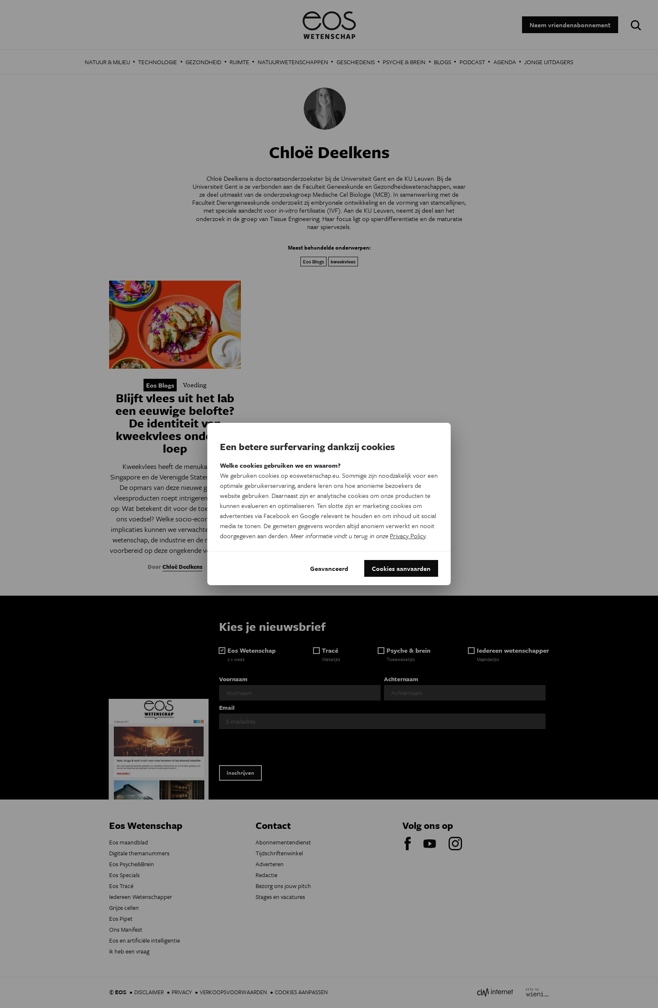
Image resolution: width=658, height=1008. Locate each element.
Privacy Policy (408, 535)
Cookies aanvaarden (401, 568)
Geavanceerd (329, 568)
